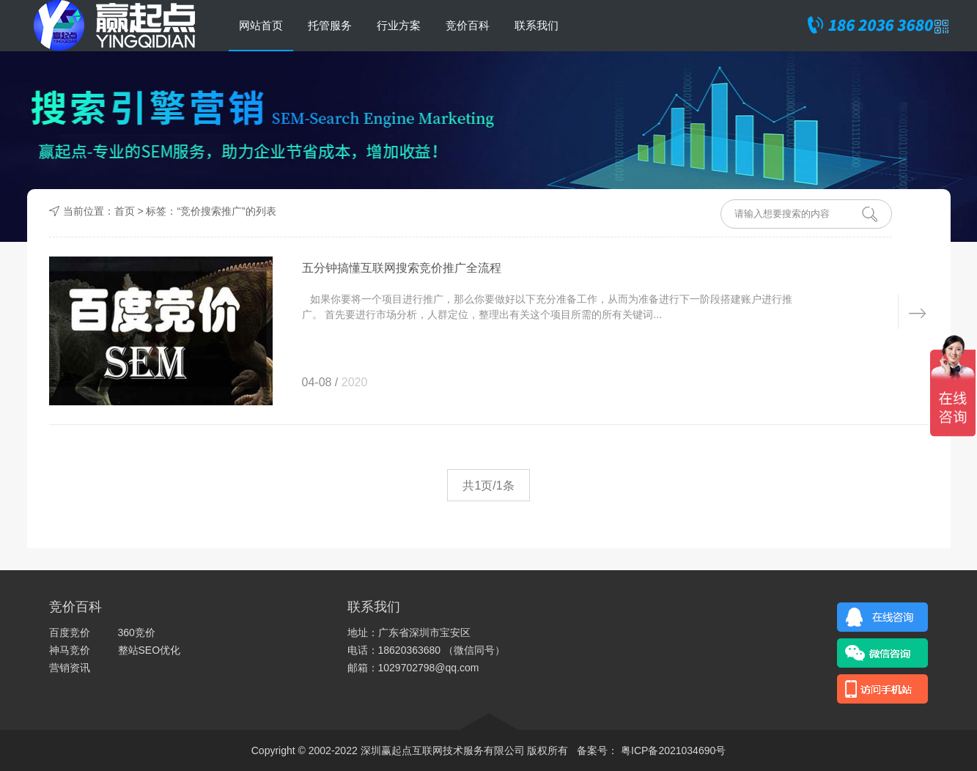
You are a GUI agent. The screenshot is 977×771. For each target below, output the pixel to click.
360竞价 (136, 632)
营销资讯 (69, 668)
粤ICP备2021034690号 (672, 750)
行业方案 (399, 25)
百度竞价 (69, 632)
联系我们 (536, 25)
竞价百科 (468, 25)
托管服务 (330, 25)
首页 (124, 211)
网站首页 (261, 25)
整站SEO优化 (149, 650)
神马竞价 (69, 650)
